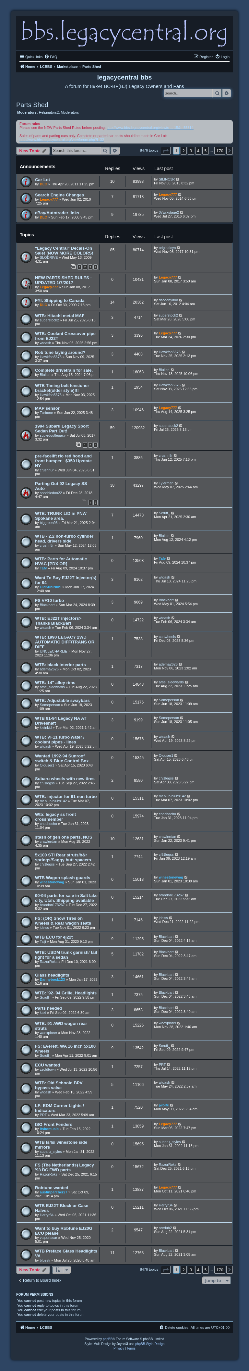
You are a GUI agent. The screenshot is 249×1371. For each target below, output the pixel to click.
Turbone (46, 413)
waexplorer (48, 1033)
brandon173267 (52, 905)
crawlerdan (48, 841)
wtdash (45, 343)
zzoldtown (48, 1069)
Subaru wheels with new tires (65, 778)
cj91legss (47, 783)
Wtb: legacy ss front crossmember (55, 817)
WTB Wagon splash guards (62, 877)
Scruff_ (164, 513)
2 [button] (184, 151)
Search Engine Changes (59, 195)
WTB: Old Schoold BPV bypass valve (59, 1085)
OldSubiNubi (51, 587)
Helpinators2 (49, 112)
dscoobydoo (168, 300)
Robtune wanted (51, 1187)
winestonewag (52, 882)
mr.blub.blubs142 (53, 801)
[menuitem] (50, 57)
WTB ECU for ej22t (54, 937)
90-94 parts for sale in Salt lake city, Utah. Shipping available (66, 898)
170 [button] (219, 151)
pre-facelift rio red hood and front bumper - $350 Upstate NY (63, 461)
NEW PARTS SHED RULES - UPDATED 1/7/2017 (63, 280)
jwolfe (164, 1105)
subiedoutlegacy (53, 435)
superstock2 (49, 320)
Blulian (45, 375)
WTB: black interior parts (60, 664)
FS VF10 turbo (49, 600)
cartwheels (167, 637)
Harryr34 (47, 1215)
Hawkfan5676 (51, 357)
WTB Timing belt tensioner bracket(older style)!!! (62, 388)
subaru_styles (51, 1151)
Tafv (43, 568)
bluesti (45, 1260)
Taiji (43, 941)
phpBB (108, 1339)
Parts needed (48, 1008)
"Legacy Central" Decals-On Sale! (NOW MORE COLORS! (64, 251)
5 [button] (205, 151)
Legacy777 (49, 199)
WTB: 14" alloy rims (55, 682)
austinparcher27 (53, 1192)
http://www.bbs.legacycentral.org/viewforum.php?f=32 (61, 140)
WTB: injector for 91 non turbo (66, 796)
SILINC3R (167, 179)
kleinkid (46, 727)
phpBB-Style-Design (149, 1344)
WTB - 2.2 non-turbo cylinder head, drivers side (64, 538)
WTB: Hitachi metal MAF (59, 315)
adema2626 (49, 669)
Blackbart (47, 605)
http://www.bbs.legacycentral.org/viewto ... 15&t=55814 (150, 128)
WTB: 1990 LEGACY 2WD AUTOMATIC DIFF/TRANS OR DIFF (64, 642)
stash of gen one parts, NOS (63, 837)
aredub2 (165, 1228)
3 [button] (191, 151)
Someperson (50, 705)
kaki (43, 1013)
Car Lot (42, 179)
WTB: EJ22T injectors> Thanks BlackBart (58, 621)
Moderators (70, 112)
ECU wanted (47, 1065)
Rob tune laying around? (60, 352)
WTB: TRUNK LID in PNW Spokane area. (61, 516)
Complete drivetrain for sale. (64, 370)
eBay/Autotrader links (57, 212)
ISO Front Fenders (53, 1124)
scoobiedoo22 (51, 493)
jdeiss (44, 927)
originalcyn (167, 248)
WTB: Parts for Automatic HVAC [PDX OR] (61, 561)
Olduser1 (47, 765)
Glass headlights (52, 975)
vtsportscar (48, 1238)
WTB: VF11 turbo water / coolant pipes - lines (59, 739)
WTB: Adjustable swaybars (62, 700)
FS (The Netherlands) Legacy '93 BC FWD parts (64, 1167)
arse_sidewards (52, 687)
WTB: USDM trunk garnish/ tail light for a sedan (66, 955)
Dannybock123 (52, 979)
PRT (162, 1064)
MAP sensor (47, 408)
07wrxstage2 (169, 212)
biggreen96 (49, 523)
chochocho (48, 824)
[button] (166, 151)
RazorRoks (48, 962)
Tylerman (166, 483)
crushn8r (47, 470)
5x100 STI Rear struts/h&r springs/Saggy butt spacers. (63, 857)
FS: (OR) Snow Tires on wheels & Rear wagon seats (63, 921)
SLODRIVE (49, 257)
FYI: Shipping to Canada (59, 300)
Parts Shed (32, 104)
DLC (43, 184)
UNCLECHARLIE (53, 651)
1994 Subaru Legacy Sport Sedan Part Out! (62, 428)
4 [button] (198, 151)
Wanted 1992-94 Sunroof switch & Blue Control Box (62, 758)
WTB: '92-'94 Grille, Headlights (66, 993)
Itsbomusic (49, 1129)
